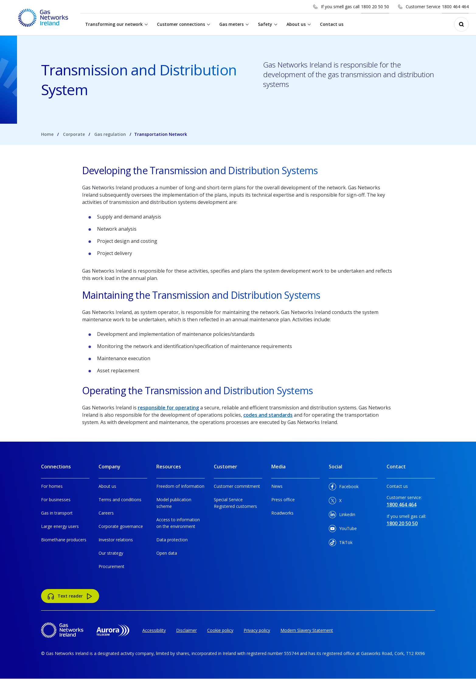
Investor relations (116, 540)
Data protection (172, 540)
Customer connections (181, 24)
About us (296, 24)
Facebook (344, 487)
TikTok (341, 543)
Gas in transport (57, 513)
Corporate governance (121, 526)
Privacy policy (257, 630)
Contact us (332, 24)
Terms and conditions (120, 499)
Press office (283, 499)
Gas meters (232, 24)
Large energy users (60, 526)
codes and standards (268, 415)
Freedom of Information (180, 486)
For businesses (56, 499)
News (277, 486)
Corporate (74, 134)
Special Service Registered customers (235, 503)
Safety (265, 24)
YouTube (343, 529)
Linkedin (342, 515)
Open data (166, 553)
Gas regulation (110, 134)
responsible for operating (168, 407)
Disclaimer (186, 630)
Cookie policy (220, 630)
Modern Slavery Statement (306, 630)
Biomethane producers (63, 540)
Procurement (111, 566)
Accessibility (154, 630)
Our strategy (111, 553)
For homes (52, 486)
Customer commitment (237, 486)
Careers (106, 513)
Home (47, 134)
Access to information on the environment (178, 523)
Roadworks (282, 513)
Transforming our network (114, 24)
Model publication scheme (173, 503)
